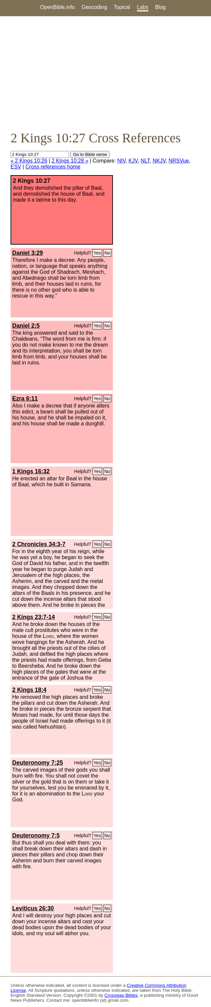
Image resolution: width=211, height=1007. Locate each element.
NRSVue (179, 161)
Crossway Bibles (120, 995)
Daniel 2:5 (26, 325)
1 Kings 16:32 (31, 471)
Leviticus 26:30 (33, 908)
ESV (16, 166)
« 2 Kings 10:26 (29, 161)
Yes (97, 253)
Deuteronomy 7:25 (37, 762)
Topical (122, 7)
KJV (133, 161)
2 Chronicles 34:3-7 (38, 544)
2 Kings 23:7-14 (33, 617)
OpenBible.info (57, 7)
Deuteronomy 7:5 (36, 835)
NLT (145, 161)
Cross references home (52, 166)
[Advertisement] (105, 73)
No (107, 253)
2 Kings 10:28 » (70, 161)
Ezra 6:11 (25, 398)
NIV (121, 161)
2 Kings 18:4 (29, 690)
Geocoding (94, 7)
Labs (143, 7)
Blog (160, 7)
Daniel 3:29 (27, 253)
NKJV (159, 161)
